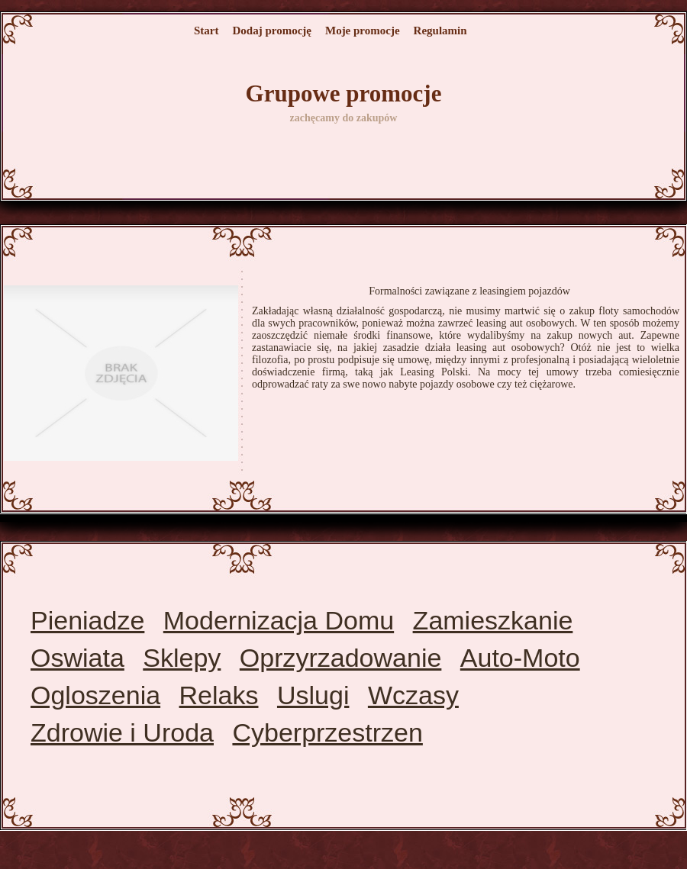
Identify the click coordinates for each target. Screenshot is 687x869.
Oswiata (77, 657)
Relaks (219, 695)
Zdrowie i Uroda (122, 732)
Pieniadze (87, 620)
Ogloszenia (95, 695)
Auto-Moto (520, 657)
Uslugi (313, 695)
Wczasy (413, 695)
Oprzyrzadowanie (341, 657)
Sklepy (182, 657)
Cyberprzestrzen (327, 732)
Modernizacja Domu (278, 620)
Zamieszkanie (493, 620)
